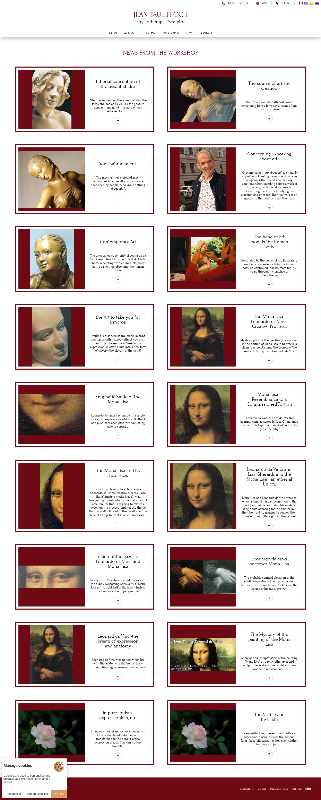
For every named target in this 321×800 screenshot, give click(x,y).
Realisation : (301, 789)
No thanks (13, 793)
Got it (59, 793)
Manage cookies (37, 793)
